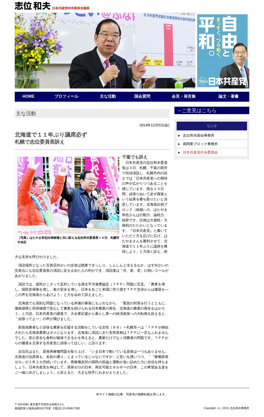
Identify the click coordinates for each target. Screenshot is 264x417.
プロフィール (66, 96)
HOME (28, 96)
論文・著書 (229, 96)
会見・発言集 (184, 96)
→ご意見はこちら (197, 110)
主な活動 (108, 96)
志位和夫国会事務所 (196, 135)
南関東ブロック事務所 (198, 144)
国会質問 (142, 96)
